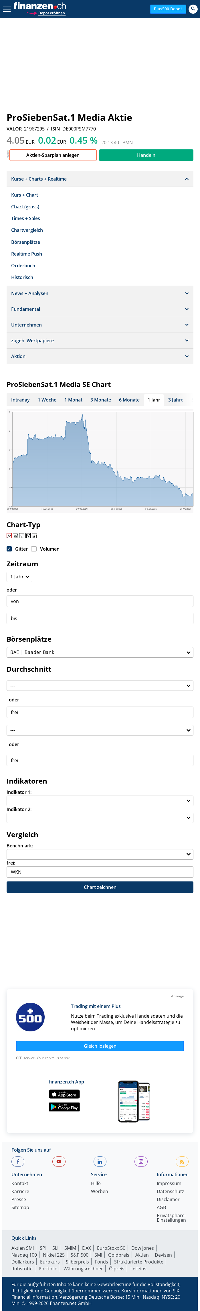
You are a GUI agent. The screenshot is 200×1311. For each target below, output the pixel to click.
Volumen (50, 549)
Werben (99, 1192)
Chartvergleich (27, 230)
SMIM (70, 1248)
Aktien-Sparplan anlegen (53, 155)
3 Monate (100, 400)
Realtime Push (26, 254)
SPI (43, 1248)
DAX (86, 1248)
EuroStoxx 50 (111, 1248)
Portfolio (48, 1268)
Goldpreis (118, 1255)
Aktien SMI (22, 1248)
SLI (55, 1248)
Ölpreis (116, 1268)
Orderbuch (23, 265)
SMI (98, 1255)
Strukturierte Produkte (138, 1262)
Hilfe (96, 1184)
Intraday (20, 400)
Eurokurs (50, 1262)
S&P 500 (79, 1255)
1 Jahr (154, 400)
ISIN (55, 128)
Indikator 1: (19, 792)
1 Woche (47, 400)
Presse (18, 1200)
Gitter (21, 549)
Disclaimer (168, 1200)
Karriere (20, 1192)
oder (12, 590)
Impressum (169, 1184)
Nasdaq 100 (24, 1255)
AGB (161, 1208)
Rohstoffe (22, 1268)
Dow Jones (142, 1248)
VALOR (14, 128)
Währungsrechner (83, 1268)
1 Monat (73, 400)
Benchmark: (20, 846)
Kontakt (19, 1184)
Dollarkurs (22, 1262)
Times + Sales (25, 218)
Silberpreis (77, 1262)
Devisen (163, 1255)
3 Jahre (175, 400)
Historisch (22, 277)
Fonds (101, 1262)
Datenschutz (170, 1192)
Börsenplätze (25, 242)
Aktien (142, 1255)
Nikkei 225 (54, 1255)
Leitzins (138, 1268)
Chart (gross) (25, 206)
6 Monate (129, 400)
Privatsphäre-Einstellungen (171, 1218)
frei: (11, 863)
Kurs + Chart (24, 195)
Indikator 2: (19, 809)
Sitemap (20, 1208)
